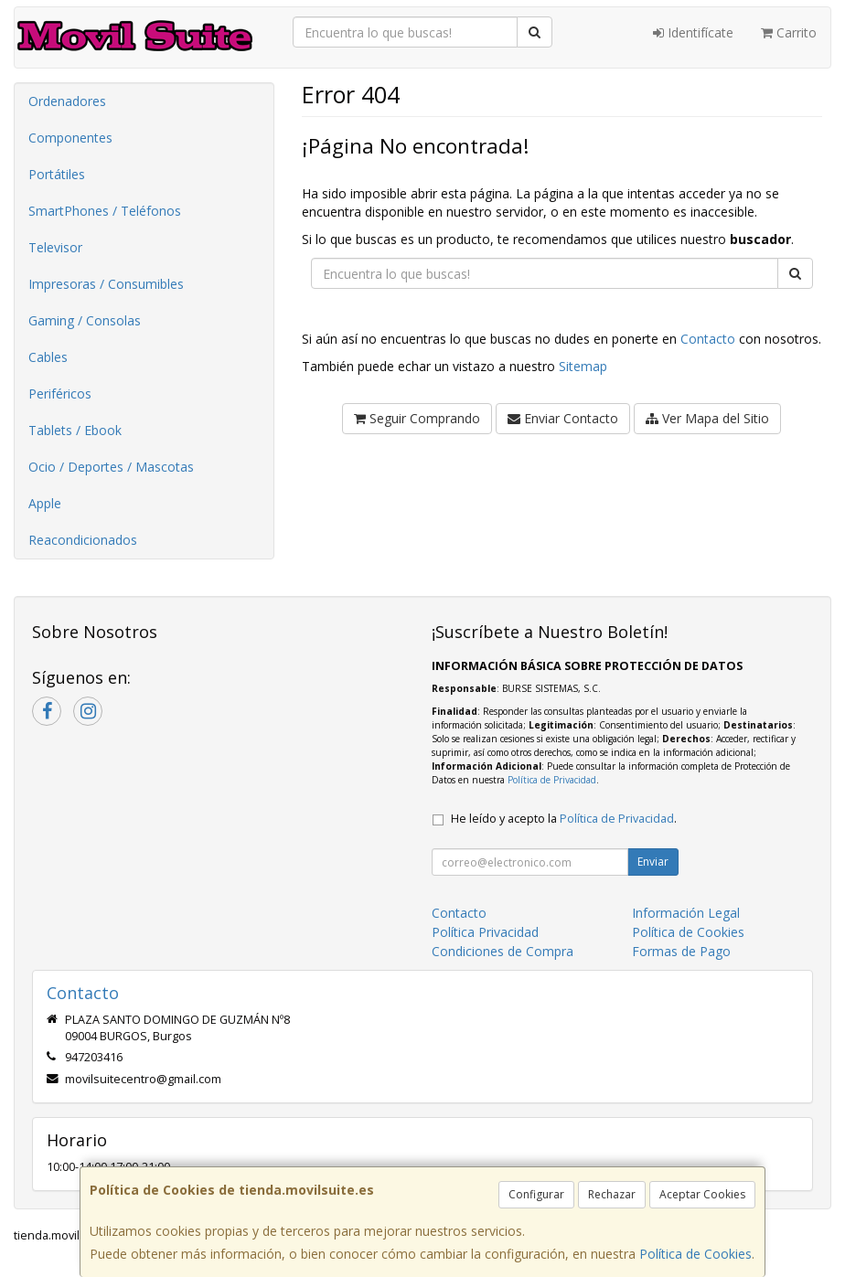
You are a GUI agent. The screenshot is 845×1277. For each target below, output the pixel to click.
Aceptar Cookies (702, 1194)
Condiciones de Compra (502, 951)
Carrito (789, 32)
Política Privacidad (485, 932)
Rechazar (612, 1194)
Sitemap (583, 366)
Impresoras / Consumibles (106, 284)
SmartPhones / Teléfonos (104, 210)
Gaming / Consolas (84, 320)
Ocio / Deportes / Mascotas (111, 466)
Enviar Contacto (563, 418)
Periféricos (59, 393)
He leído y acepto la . (564, 818)
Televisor (55, 247)
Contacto (707, 338)
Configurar (536, 1194)
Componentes (70, 137)
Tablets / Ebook (75, 430)
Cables (48, 357)
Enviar (653, 861)
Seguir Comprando (417, 418)
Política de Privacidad (552, 779)
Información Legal (686, 912)
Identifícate (693, 32)
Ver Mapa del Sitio (707, 418)
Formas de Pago (681, 951)
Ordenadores (67, 101)
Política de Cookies (695, 1253)
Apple (44, 503)
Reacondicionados (82, 539)
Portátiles (56, 174)
